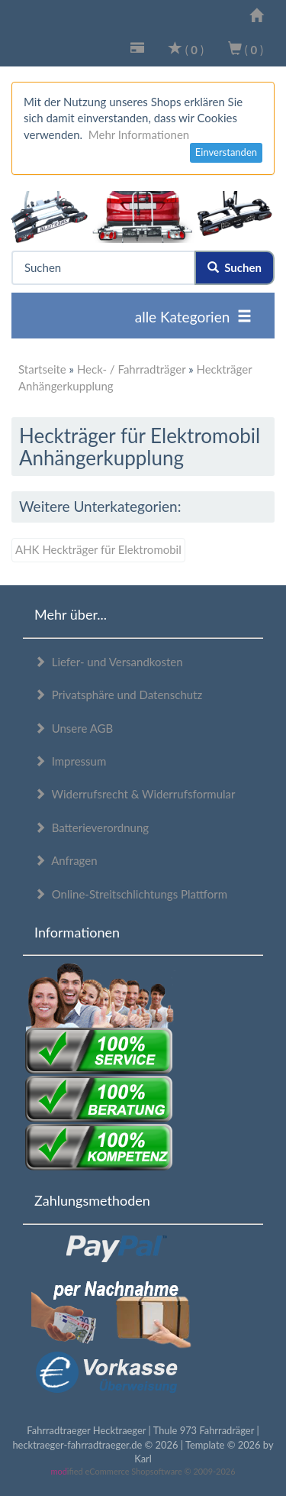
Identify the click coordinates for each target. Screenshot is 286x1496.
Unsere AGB (73, 728)
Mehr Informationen (138, 134)
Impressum (70, 761)
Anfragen (66, 860)
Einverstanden (226, 152)
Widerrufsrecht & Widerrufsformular (135, 794)
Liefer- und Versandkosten (108, 662)
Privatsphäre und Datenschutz (118, 694)
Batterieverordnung (91, 827)
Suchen (234, 267)
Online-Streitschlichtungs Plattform (130, 894)
